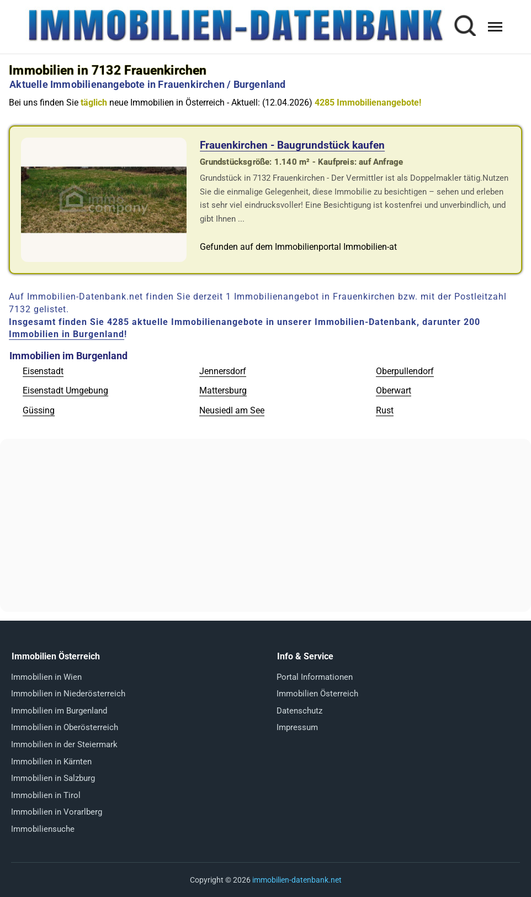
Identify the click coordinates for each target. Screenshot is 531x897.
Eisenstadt (43, 371)
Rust (385, 410)
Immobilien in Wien (46, 677)
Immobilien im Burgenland (59, 711)
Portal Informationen (315, 677)
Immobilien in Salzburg (53, 778)
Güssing (39, 410)
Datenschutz (299, 711)
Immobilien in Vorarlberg (56, 812)
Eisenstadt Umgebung (65, 390)
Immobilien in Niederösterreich (68, 694)
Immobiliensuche (43, 829)
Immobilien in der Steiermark (64, 744)
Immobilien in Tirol (46, 795)
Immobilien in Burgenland (66, 334)
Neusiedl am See (231, 410)
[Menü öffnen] (495, 26)
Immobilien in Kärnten (51, 762)
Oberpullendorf (405, 371)
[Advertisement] (265, 525)
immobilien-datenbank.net (297, 879)
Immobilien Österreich (317, 694)
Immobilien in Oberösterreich (64, 727)
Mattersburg (223, 390)
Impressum (297, 727)
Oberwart (393, 390)
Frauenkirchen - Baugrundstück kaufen (292, 145)
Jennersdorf (222, 371)
